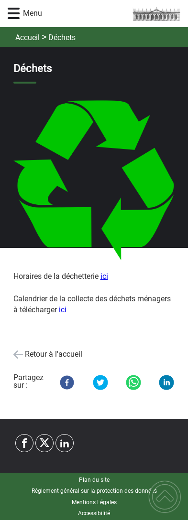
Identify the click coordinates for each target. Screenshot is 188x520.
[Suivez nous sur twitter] (44, 443)
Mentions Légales (94, 502)
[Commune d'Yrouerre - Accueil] (108, 14)
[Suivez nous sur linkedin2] (64, 443)
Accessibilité (94, 513)
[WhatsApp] (133, 382)
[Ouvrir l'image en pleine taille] (94, 180)
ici (104, 276)
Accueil (27, 37)
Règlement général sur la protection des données (94, 491)
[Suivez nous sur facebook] (24, 443)
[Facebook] (67, 382)
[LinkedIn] (166, 382)
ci (63, 309)
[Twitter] (100, 382)
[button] (14, 14)
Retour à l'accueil (53, 354)
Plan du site (94, 480)
